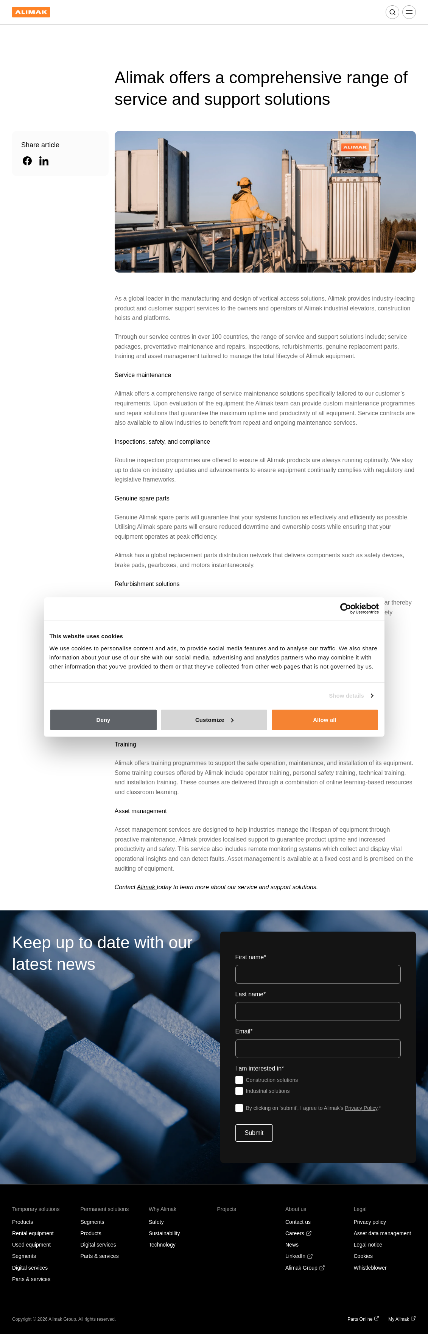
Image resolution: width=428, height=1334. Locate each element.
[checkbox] (318, 1085)
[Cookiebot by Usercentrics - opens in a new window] (346, 608)
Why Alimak (162, 1209)
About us (295, 1209)
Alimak (147, 887)
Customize (214, 719)
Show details (346, 695)
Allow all (324, 719)
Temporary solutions (35, 1209)
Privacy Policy (361, 1108)
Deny (103, 719)
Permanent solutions (105, 1209)
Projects (227, 1209)
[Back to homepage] (31, 12)
